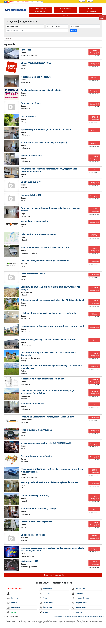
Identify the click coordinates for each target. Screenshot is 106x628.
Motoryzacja (46, 589)
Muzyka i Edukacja (80, 603)
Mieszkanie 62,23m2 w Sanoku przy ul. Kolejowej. (44, 142)
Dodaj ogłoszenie (15, 1)
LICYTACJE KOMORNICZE (90, 12)
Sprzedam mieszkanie (31, 155)
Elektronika (12, 598)
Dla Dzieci (12, 603)
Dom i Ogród (46, 593)
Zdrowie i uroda (79, 607)
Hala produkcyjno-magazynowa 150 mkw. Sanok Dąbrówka (49, 339)
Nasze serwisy (94, 616)
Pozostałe (77, 612)
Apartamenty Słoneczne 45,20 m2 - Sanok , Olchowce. (46, 129)
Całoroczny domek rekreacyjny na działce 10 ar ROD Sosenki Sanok (52, 300)
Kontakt (101, 616)
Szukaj (73, 30)
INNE (65, 15)
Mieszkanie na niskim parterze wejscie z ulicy (42, 379)
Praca (10, 593)
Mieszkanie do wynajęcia (32, 403)
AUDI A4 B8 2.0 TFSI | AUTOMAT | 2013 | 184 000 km (45, 247)
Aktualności (40, 1)
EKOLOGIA (65, 12)
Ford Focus (26, 50)
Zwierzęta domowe (80, 598)
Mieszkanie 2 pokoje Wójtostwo (36, 77)
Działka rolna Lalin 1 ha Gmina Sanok (38, 234)
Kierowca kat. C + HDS (31, 195)
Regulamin (81, 616)
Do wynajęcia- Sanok (31, 103)
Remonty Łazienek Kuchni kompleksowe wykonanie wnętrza (49, 482)
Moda (43, 598)
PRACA (90, 8)
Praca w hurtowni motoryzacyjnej (36, 430)
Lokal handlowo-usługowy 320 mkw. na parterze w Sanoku (48, 313)
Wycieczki (45, 612)
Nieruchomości (79, 589)
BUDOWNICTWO (40, 12)
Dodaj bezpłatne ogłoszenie (53, 575)
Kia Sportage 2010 (29, 561)
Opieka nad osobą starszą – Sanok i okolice (41, 90)
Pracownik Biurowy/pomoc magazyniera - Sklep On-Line (47, 417)
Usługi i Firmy (13, 607)
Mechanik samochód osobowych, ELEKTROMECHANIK (46, 443)
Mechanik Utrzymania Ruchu (34, 221)
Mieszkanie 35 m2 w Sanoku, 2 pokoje (38, 508)
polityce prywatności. (79, 622)
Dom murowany (28, 116)
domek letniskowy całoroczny (35, 495)
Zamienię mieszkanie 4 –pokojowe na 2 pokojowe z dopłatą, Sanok (52, 326)
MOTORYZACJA (41, 8)
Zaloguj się (82, 1)
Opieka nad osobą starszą (33, 535)
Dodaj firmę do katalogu (70, 616)
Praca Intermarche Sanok (33, 273)
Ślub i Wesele (46, 607)
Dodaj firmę (25, 1)
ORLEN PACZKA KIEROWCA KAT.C (36, 63)
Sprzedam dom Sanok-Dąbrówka (36, 521)
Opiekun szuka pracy (30, 182)
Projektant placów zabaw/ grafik (36, 456)
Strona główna (58, 616)
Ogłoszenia (8, 38)
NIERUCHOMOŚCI (65, 8)
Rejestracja (90, 1)
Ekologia (12, 612)
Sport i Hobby (46, 603)
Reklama (33, 1)
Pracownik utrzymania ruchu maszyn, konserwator (45, 260)
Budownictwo (78, 593)
